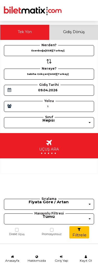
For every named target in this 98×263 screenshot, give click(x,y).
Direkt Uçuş (16, 232)
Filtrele (79, 232)
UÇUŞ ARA (49, 148)
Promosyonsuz (52, 232)
